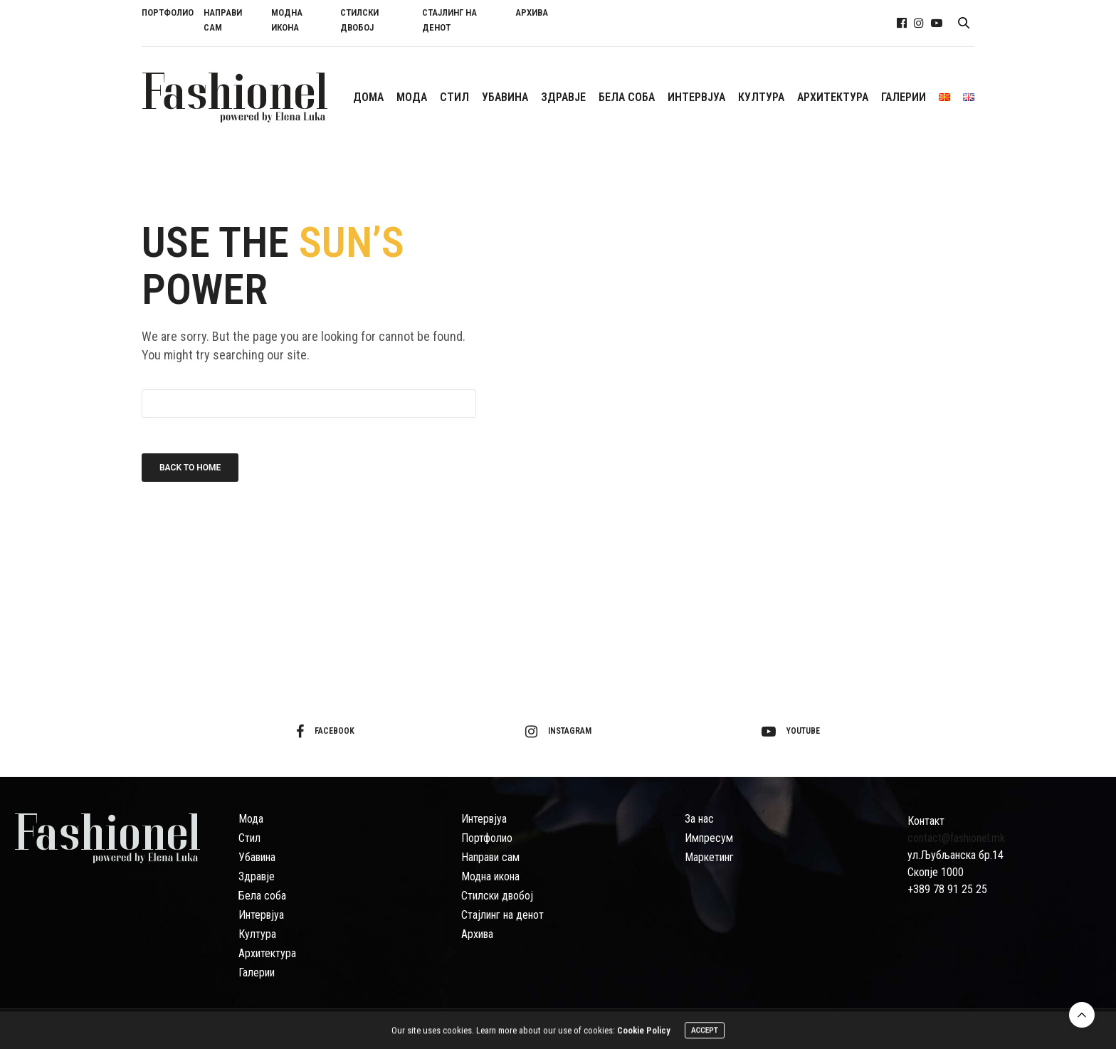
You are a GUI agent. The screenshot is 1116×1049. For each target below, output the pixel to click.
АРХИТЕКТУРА (832, 97)
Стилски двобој (497, 895)
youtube (791, 731)
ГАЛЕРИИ (903, 97)
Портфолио (486, 838)
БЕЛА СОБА (627, 97)
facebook (325, 731)
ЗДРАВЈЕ (563, 97)
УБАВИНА (505, 97)
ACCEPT (704, 1033)
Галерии (256, 972)
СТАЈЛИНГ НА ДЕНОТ (449, 20)
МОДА (411, 97)
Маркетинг (709, 857)
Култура (257, 934)
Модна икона (490, 876)
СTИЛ (454, 97)
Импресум (709, 838)
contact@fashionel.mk (956, 838)
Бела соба (262, 895)
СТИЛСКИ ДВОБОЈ (359, 20)
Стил (249, 838)
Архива (477, 934)
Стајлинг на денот (502, 915)
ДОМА (368, 97)
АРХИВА (531, 12)
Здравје (256, 876)
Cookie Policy (643, 1033)
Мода (250, 819)
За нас (699, 819)
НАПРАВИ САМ (223, 20)
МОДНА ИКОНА (286, 20)
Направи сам (490, 857)
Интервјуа (261, 915)
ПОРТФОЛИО (168, 12)
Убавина (256, 857)
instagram (558, 731)
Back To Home (190, 468)
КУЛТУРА (761, 97)
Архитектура (267, 953)
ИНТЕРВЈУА (696, 97)
